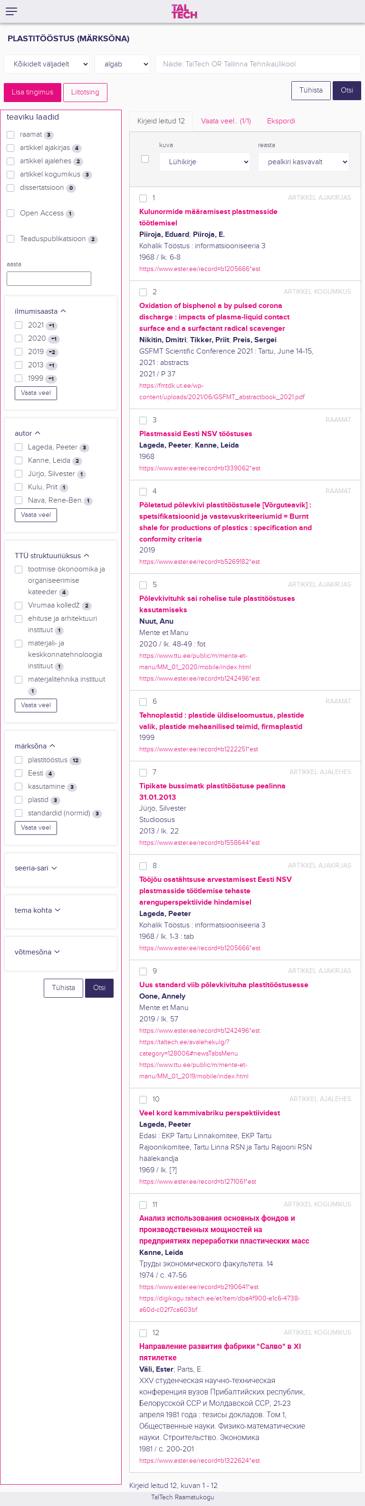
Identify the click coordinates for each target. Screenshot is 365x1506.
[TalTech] (184, 11)
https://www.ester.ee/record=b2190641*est (199, 1287)
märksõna (35, 746)
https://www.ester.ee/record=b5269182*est (199, 562)
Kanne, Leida (55, 461)
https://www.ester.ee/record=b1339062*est (199, 468)
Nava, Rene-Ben (60, 500)
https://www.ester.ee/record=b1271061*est (197, 1182)
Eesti (41, 773)
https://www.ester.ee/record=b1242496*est (199, 678)
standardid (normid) (65, 813)
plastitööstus (55, 760)
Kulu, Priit (48, 487)
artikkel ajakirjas (51, 148)
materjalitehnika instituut (66, 685)
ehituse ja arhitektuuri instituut (62, 624)
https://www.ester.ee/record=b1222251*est (198, 749)
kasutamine (52, 787)
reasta (266, 145)
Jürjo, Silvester (57, 474)
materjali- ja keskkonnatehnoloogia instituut (65, 655)
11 (155, 1204)
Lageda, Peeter (58, 447)
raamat (37, 135)
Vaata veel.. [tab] (226, 121)
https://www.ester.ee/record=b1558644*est (199, 843)
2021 (43, 325)
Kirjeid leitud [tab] (161, 121)
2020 (44, 339)
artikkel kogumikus (56, 174)
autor (28, 433)
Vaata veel (36, 393)
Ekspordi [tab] (281, 121)
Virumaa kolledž (60, 605)
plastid (44, 800)
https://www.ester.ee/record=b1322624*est (199, 1461)
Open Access (47, 213)
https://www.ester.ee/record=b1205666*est (199, 269)
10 (156, 1099)
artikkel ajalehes (51, 161)
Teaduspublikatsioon (59, 239)
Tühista (311, 90)
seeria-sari (36, 868)
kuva (166, 145)
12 (156, 1333)
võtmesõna (38, 952)
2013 (43, 365)
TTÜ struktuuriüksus (52, 556)
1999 (42, 379)
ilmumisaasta (41, 311)
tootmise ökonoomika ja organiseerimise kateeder (66, 581)
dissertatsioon (48, 188)
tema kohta (38, 910)
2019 (43, 352)
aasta (14, 264)
